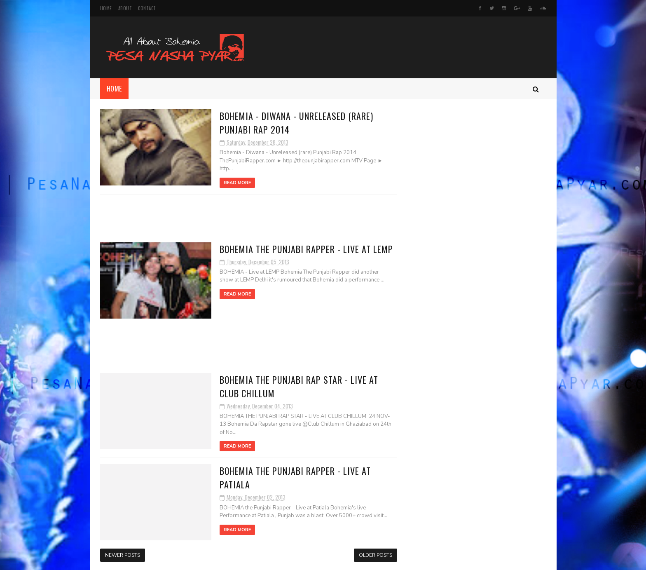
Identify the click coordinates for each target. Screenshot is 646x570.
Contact (147, 8)
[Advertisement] (248, 218)
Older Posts (375, 555)
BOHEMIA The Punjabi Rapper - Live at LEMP (306, 249)
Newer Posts (122, 555)
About (125, 8)
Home (106, 8)
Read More (237, 183)
